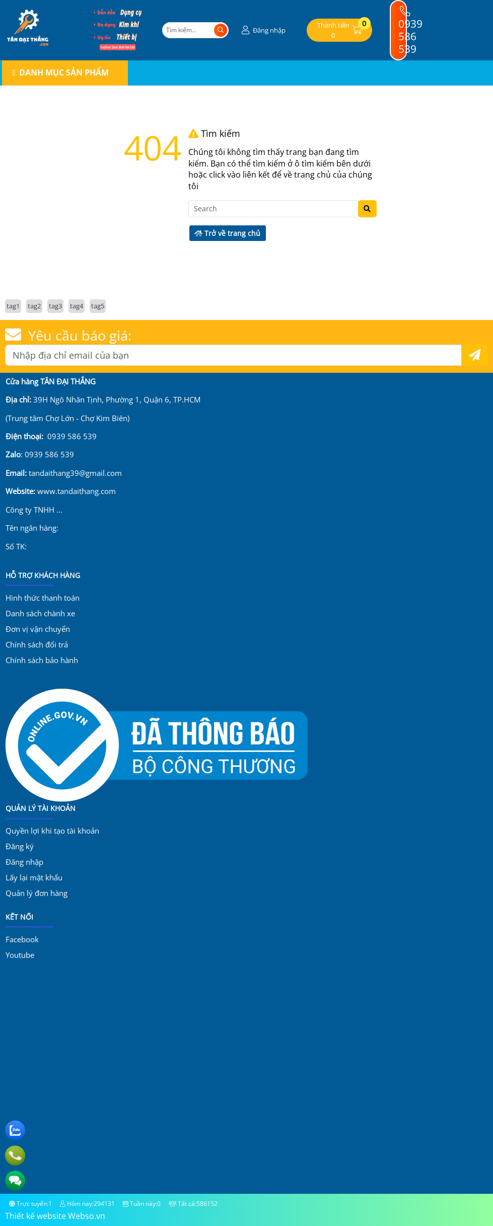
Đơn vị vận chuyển (38, 629)
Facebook (22, 939)
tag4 (76, 305)
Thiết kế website (35, 1215)
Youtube (20, 955)
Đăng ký (20, 846)
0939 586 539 (410, 31)
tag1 (13, 305)
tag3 (55, 305)
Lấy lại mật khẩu (34, 877)
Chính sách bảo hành (42, 660)
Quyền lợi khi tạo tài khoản (52, 831)
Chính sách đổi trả (37, 644)
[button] (262, 30)
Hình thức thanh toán (43, 598)
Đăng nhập (24, 862)
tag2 (34, 305)
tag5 (97, 305)
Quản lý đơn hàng (36, 893)
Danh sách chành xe (40, 613)
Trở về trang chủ (227, 233)
